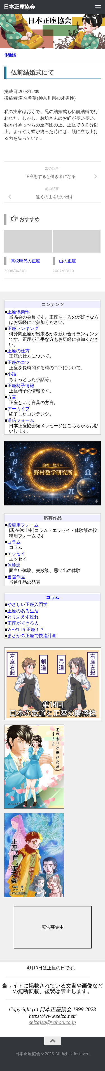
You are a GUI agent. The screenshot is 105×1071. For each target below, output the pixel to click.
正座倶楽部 (18, 311)
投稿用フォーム (23, 525)
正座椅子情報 (20, 385)
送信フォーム (20, 420)
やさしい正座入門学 (27, 604)
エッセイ (16, 553)
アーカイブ (18, 408)
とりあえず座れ (23, 617)
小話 (11, 373)
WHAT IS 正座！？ (25, 629)
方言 (11, 397)
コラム (14, 542)
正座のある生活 (23, 610)
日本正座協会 (19, 7)
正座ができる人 (23, 623)
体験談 (10, 55)
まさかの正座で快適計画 (32, 635)
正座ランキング (23, 328)
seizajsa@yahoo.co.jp (52, 1022)
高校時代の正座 (25, 260)
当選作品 (16, 576)
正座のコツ (18, 362)
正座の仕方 (18, 350)
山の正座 (67, 260)
